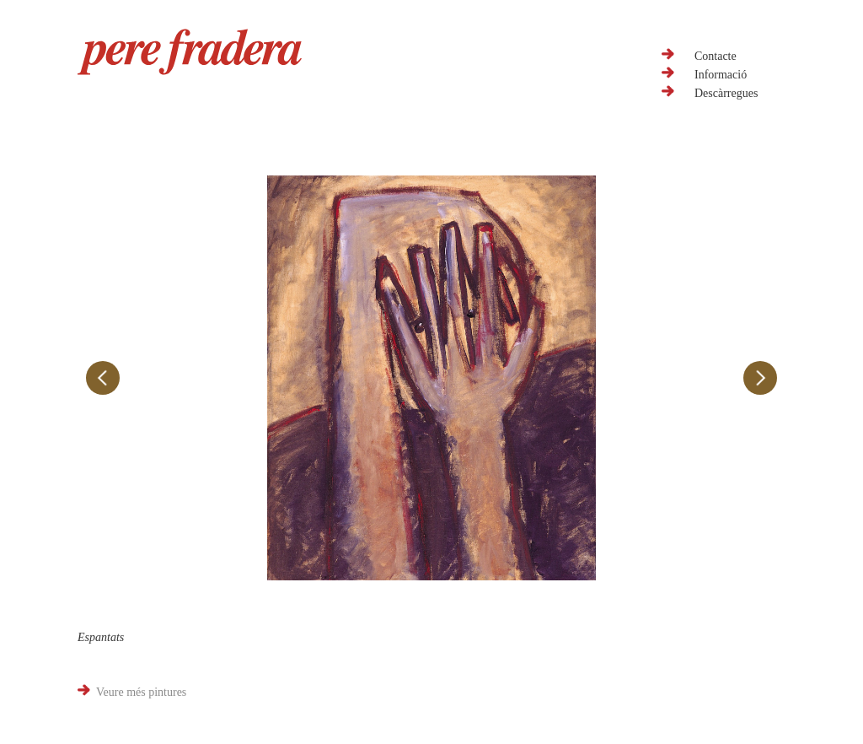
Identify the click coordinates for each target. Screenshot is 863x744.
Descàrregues (726, 93)
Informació (720, 74)
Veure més (141, 692)
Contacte (715, 56)
